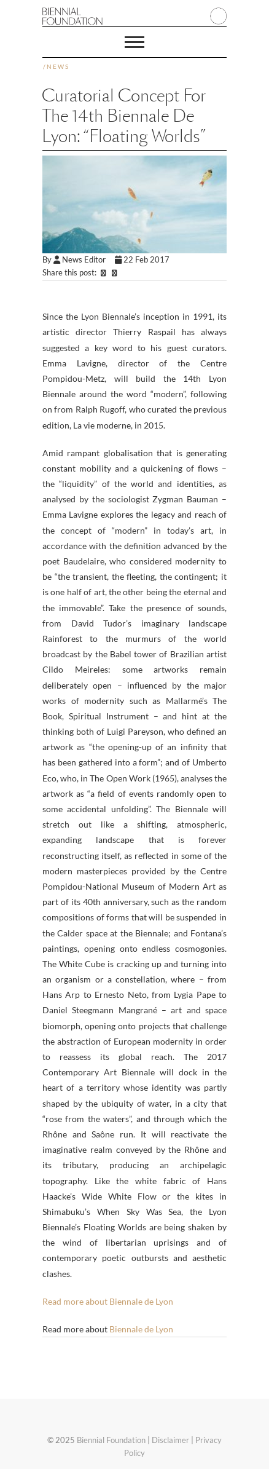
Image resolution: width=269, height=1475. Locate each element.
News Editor (84, 259)
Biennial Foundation (111, 1440)
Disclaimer (170, 1440)
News (58, 66)
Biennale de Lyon (141, 1329)
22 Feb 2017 (143, 259)
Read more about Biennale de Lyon (107, 1301)
